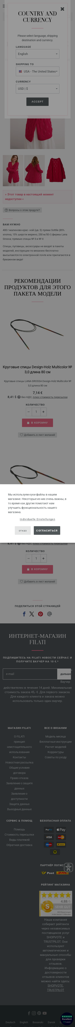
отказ (23, 530)
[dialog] (37, 513)
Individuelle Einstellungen (37, 519)
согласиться (47, 530)
